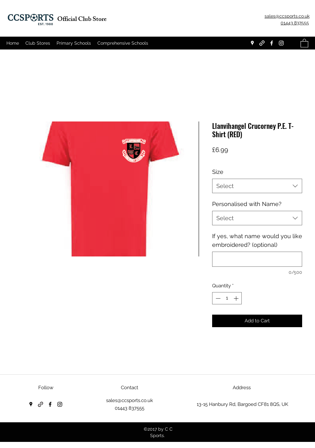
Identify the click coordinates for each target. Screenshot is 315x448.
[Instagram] (281, 43)
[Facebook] (271, 43)
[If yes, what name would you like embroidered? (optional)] (257, 259)
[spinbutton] (227, 298)
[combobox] (257, 186)
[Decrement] (217, 298)
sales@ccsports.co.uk (129, 400)
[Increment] (236, 298)
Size (217, 171)
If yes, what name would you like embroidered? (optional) (257, 240)
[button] (304, 43)
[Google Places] (252, 43)
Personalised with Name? (247, 204)
